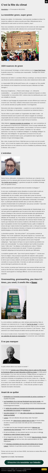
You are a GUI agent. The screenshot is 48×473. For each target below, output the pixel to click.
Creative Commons (27, 468)
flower (34, 282)
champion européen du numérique (20, 123)
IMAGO (12, 468)
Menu (46, 1)
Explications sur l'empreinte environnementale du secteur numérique (23, 396)
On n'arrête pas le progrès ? (10, 182)
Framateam (19, 470)
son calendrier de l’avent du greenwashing (13, 336)
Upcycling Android (9, 413)
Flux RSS (24, 470)
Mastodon (10, 470)
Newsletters (4, 9)
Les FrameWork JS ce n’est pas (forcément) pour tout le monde (22, 401)
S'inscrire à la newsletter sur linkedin (24, 462)
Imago (14, 470)
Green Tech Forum (39, 70)
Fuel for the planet (32, 324)
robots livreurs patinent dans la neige (24, 420)
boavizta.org (26, 410)
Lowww (6, 418)
